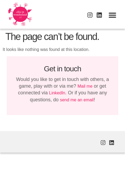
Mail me (85, 86)
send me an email (77, 100)
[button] (112, 15)
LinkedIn (57, 93)
